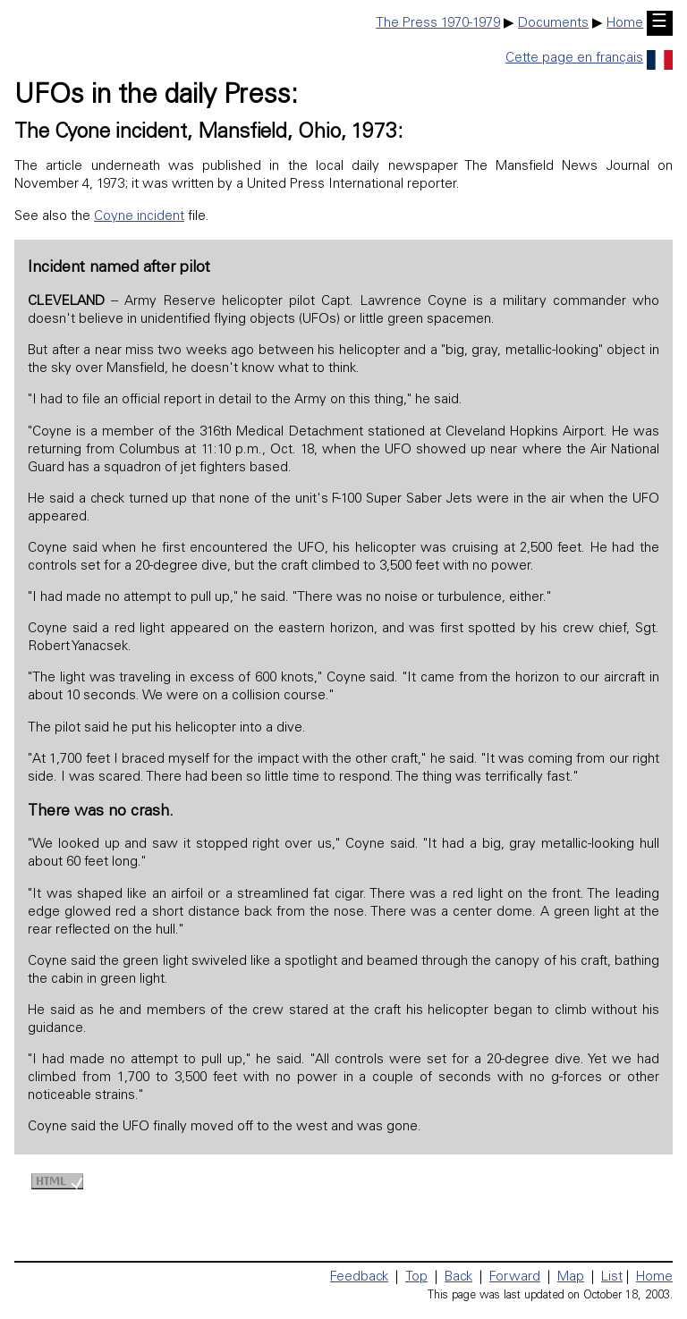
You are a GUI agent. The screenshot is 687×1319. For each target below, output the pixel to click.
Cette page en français (589, 58)
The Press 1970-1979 (438, 23)
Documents (553, 23)
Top (416, 1277)
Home (624, 23)
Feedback (359, 1277)
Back (458, 1277)
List (612, 1277)
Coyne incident (139, 217)
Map (570, 1277)
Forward (514, 1277)
